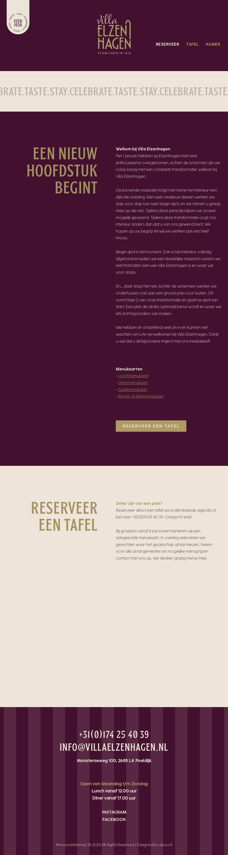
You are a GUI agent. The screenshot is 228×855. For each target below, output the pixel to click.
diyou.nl (165, 845)
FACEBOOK (114, 819)
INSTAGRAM (114, 812)
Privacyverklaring (70, 845)
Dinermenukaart (133, 382)
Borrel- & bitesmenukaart (141, 396)
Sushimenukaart (132, 389)
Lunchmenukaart (133, 375)
